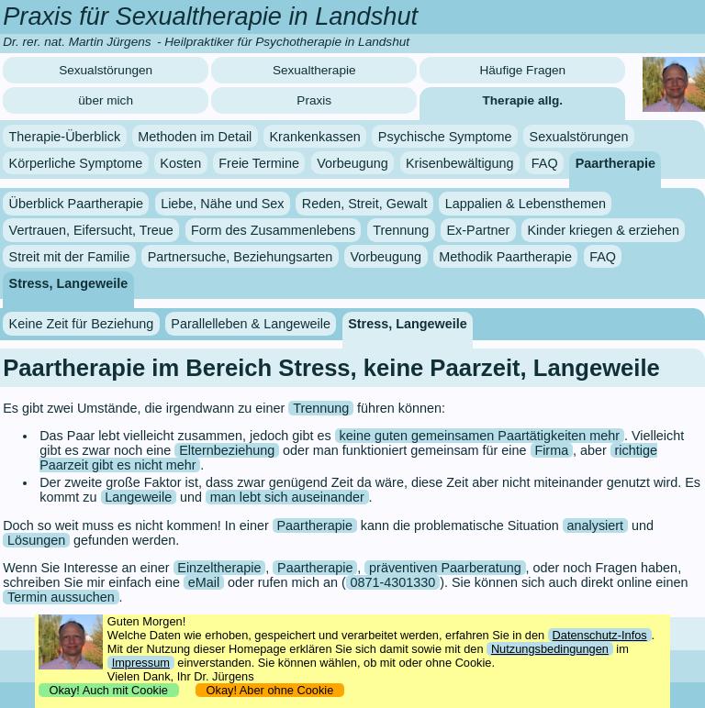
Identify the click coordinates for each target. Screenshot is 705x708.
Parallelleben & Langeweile (250, 323)
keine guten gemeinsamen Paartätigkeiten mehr (480, 435)
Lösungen (36, 540)
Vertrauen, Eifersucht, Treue (91, 230)
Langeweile (138, 497)
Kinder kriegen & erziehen (603, 230)
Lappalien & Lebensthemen (525, 203)
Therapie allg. (523, 100)
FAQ (545, 162)
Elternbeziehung (226, 450)
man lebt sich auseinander (287, 497)
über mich (105, 100)
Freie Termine (258, 162)
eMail (203, 582)
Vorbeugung (352, 162)
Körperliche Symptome (76, 162)
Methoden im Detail (195, 136)
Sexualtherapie (314, 70)
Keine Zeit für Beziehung (81, 323)
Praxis (314, 100)
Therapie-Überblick (65, 136)
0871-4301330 (393, 582)
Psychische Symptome (445, 136)
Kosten (180, 162)
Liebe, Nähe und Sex (222, 203)
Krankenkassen (314, 136)
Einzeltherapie (219, 567)
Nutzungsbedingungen (550, 649)
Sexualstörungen (105, 70)
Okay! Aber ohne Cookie (269, 690)
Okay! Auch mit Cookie (108, 690)
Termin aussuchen (61, 597)
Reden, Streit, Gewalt (365, 203)
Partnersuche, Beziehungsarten (240, 256)
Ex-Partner (478, 230)
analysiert (595, 525)
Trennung (401, 230)
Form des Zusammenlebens (273, 230)
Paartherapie (615, 162)
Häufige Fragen (522, 70)
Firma (551, 450)
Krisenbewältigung (460, 162)
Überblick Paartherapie (76, 203)
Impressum (141, 662)
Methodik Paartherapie (505, 256)
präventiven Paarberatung (445, 567)
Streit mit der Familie (69, 256)
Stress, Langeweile (69, 282)
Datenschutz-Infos (600, 635)
